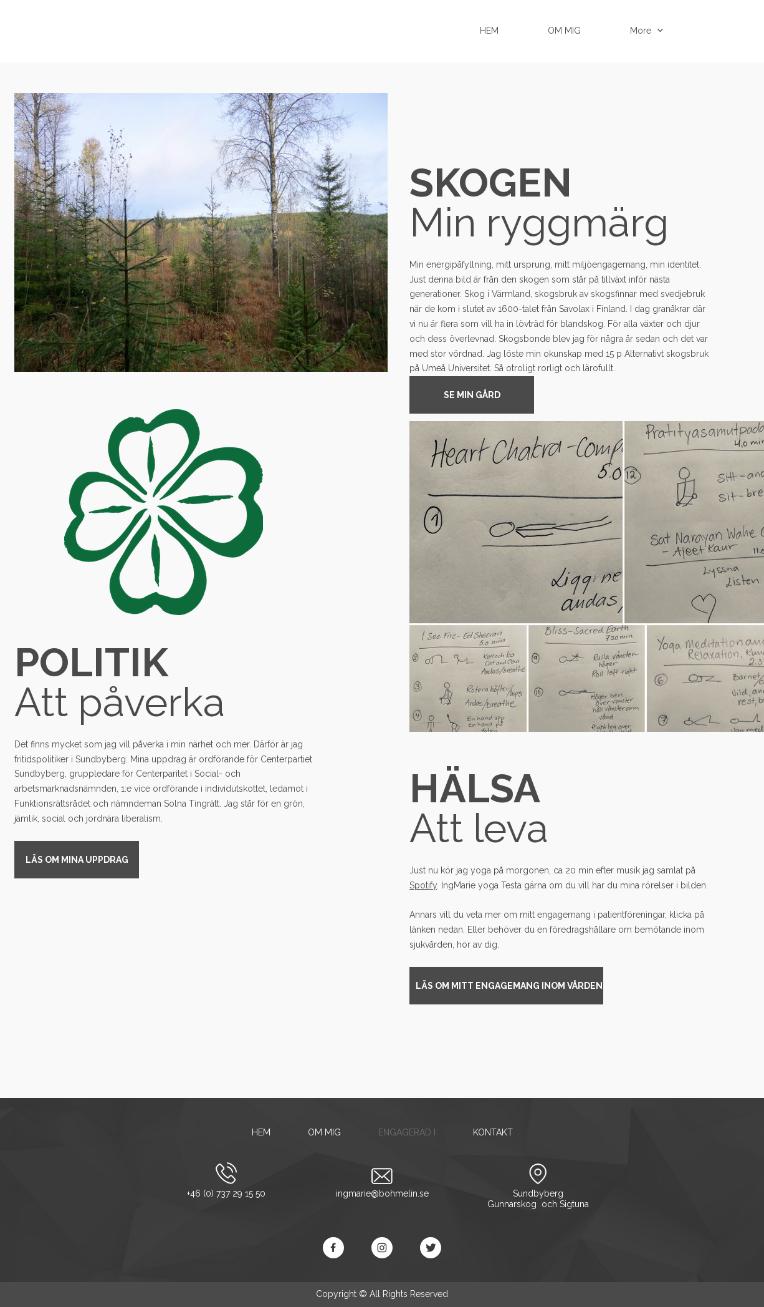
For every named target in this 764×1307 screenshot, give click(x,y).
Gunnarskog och (523, 1204)
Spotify (423, 885)
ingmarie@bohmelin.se (382, 1193)
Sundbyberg (538, 1193)
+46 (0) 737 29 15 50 (226, 1193)
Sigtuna (574, 1204)
